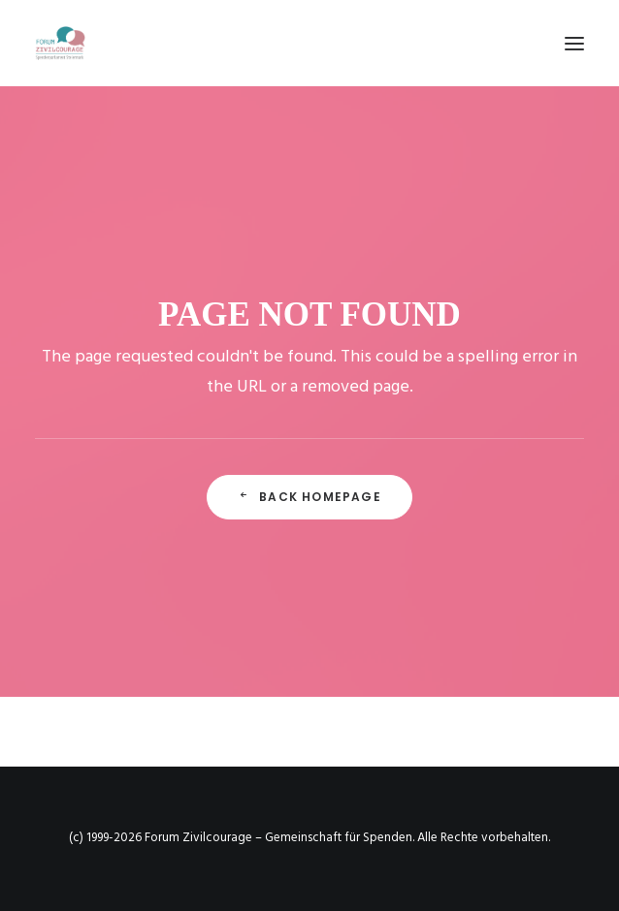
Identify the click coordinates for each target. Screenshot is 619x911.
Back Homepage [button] (309, 496)
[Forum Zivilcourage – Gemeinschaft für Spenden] (60, 43)
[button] (574, 43)
